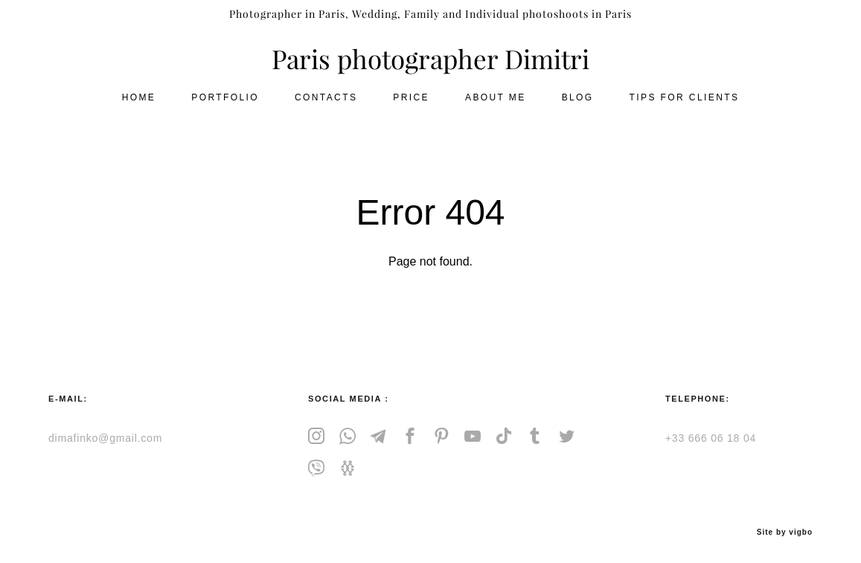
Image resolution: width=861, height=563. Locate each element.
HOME (139, 105)
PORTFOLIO (225, 105)
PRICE (411, 105)
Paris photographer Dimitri (430, 67)
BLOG (578, 105)
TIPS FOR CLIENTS (685, 105)
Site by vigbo (785, 527)
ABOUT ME (495, 105)
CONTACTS (326, 105)
